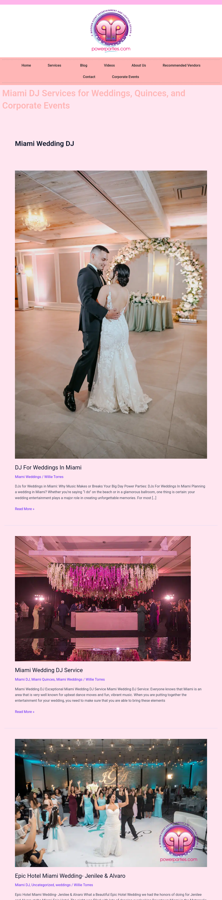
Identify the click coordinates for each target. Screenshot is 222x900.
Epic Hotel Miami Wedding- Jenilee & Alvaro (70, 876)
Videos (109, 65)
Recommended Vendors (181, 65)
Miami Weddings (28, 477)
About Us (138, 65)
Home (26, 65)
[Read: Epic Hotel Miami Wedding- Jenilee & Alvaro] (111, 802)
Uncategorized (42, 885)
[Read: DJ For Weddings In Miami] (111, 314)
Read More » (24, 508)
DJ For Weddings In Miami (48, 467)
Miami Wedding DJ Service (49, 670)
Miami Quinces (43, 679)
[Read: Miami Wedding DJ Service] (103, 598)
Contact (89, 77)
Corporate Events (125, 77)
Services (56, 65)
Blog (83, 65)
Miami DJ (22, 679)
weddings (63, 885)
